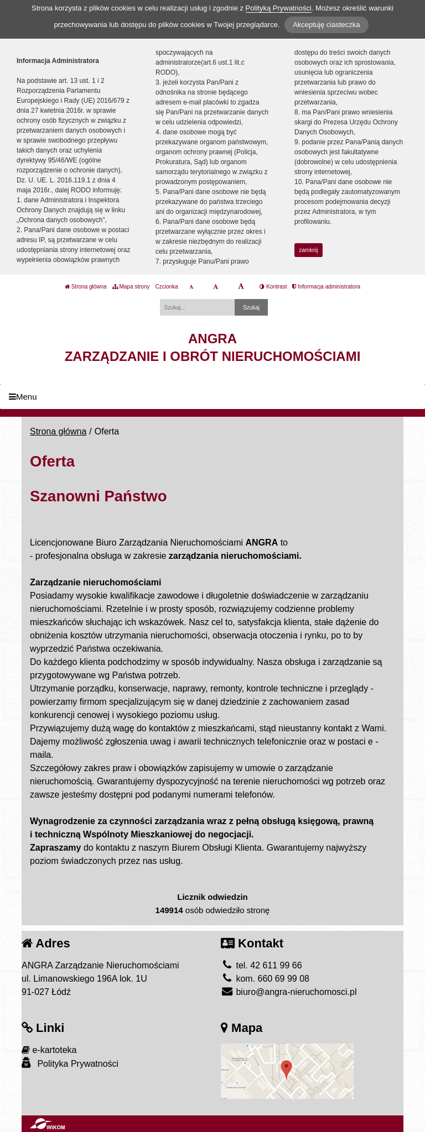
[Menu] (212, 396)
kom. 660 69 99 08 (265, 978)
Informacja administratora (326, 287)
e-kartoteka (49, 1050)
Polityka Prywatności (70, 1063)
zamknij (308, 250)
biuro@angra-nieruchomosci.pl (289, 992)
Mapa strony (131, 287)
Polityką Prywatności (279, 8)
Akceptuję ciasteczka (326, 24)
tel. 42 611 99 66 (261, 965)
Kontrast (273, 287)
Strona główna (86, 287)
